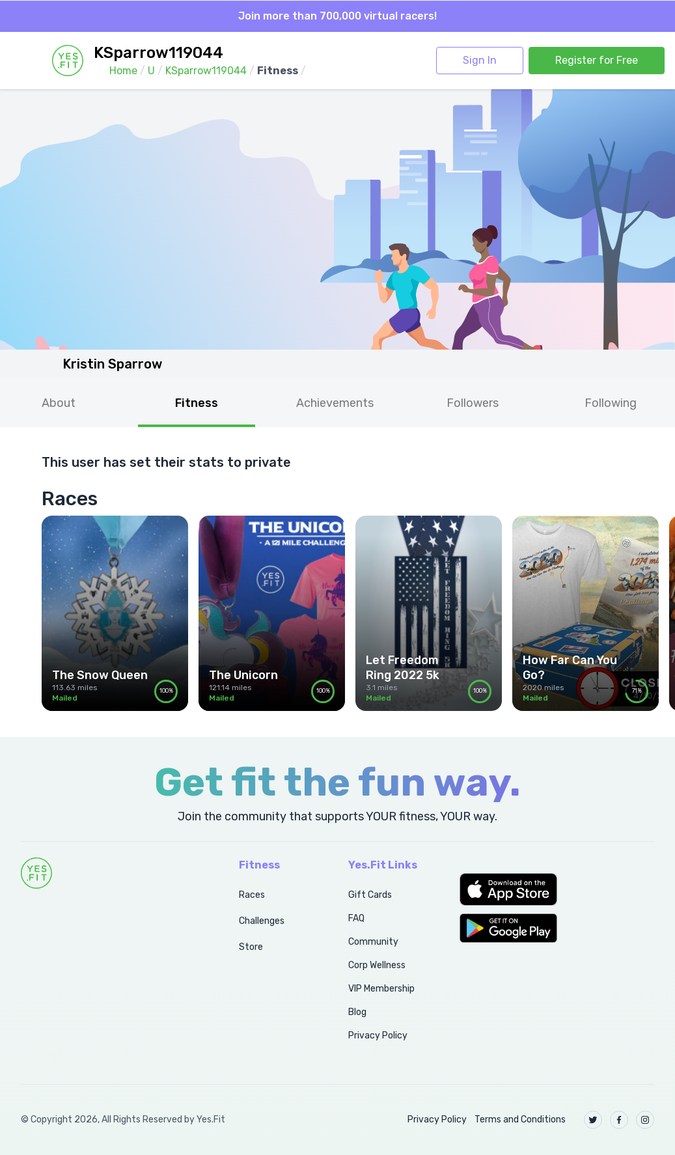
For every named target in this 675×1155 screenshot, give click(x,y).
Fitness (196, 403)
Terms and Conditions (520, 1119)
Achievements (335, 403)
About (59, 403)
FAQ (356, 918)
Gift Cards (370, 894)
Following (611, 403)
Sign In (480, 60)
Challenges (261, 920)
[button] (557, 889)
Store (251, 947)
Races (252, 894)
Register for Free (596, 60)
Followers (473, 403)
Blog (357, 1012)
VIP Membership (381, 988)
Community (373, 941)
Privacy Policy (377, 1035)
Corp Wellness (377, 965)
